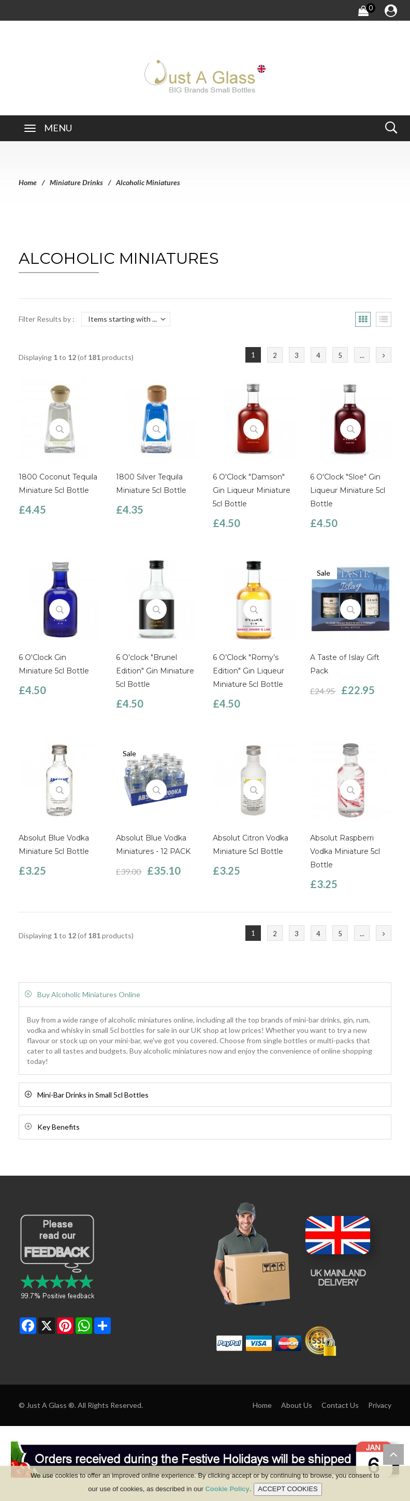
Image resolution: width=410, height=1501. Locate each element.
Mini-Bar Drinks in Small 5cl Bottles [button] (93, 1095)
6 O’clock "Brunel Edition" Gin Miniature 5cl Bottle (155, 671)
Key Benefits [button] (58, 1127)
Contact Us (340, 1405)
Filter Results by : (47, 318)
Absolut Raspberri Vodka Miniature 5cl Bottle (345, 851)
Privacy (379, 1405)
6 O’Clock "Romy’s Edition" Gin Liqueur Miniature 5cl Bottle (248, 671)
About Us (296, 1405)
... (362, 355)
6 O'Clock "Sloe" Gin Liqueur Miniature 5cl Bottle (347, 490)
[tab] (205, 994)
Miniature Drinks (76, 182)
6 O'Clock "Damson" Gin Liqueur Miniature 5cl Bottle (251, 490)
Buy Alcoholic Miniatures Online (88, 994)
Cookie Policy (227, 1491)
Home (28, 182)
